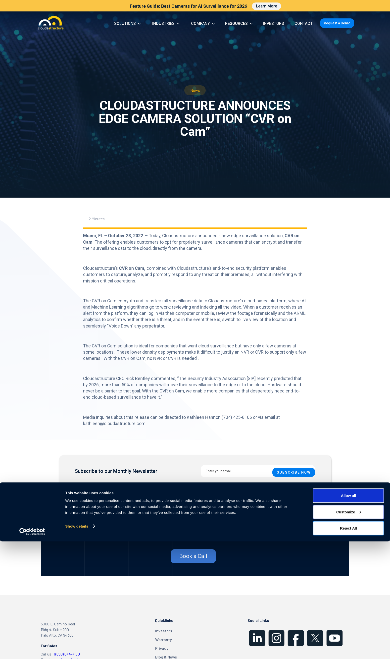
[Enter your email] (258, 471)
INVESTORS (273, 23)
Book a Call (193, 556)
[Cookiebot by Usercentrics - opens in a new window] (32, 649)
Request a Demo (337, 23)
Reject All (348, 646)
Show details (76, 644)
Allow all (348, 613)
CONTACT (303, 23)
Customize (348, 629)
